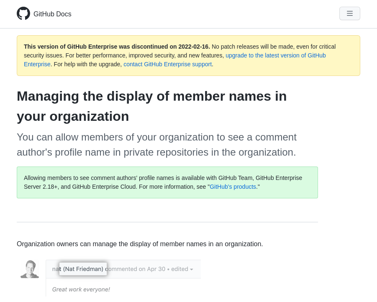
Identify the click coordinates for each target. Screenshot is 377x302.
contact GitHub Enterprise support (167, 64)
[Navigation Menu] (349, 13)
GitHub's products (233, 186)
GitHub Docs (52, 14)
